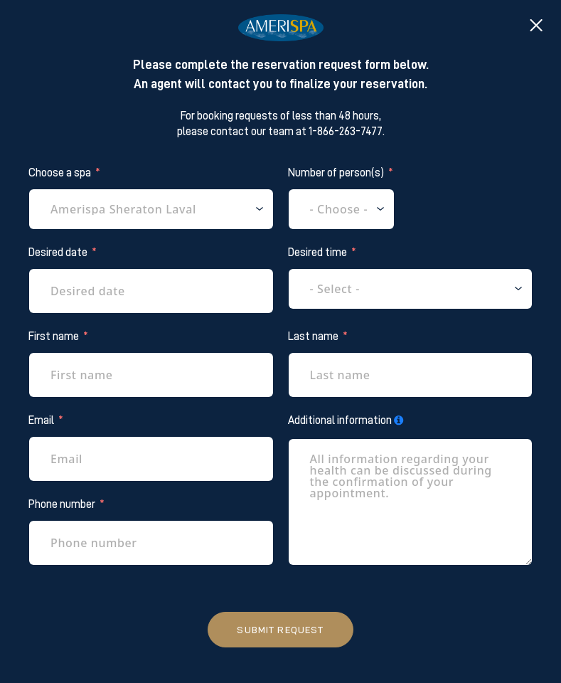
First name (53, 336)
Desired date (57, 252)
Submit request (280, 630)
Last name (313, 336)
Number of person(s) (336, 173)
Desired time (317, 252)
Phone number (61, 504)
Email (41, 420)
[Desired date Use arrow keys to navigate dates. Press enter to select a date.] (151, 291)
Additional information (340, 420)
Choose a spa (59, 173)
